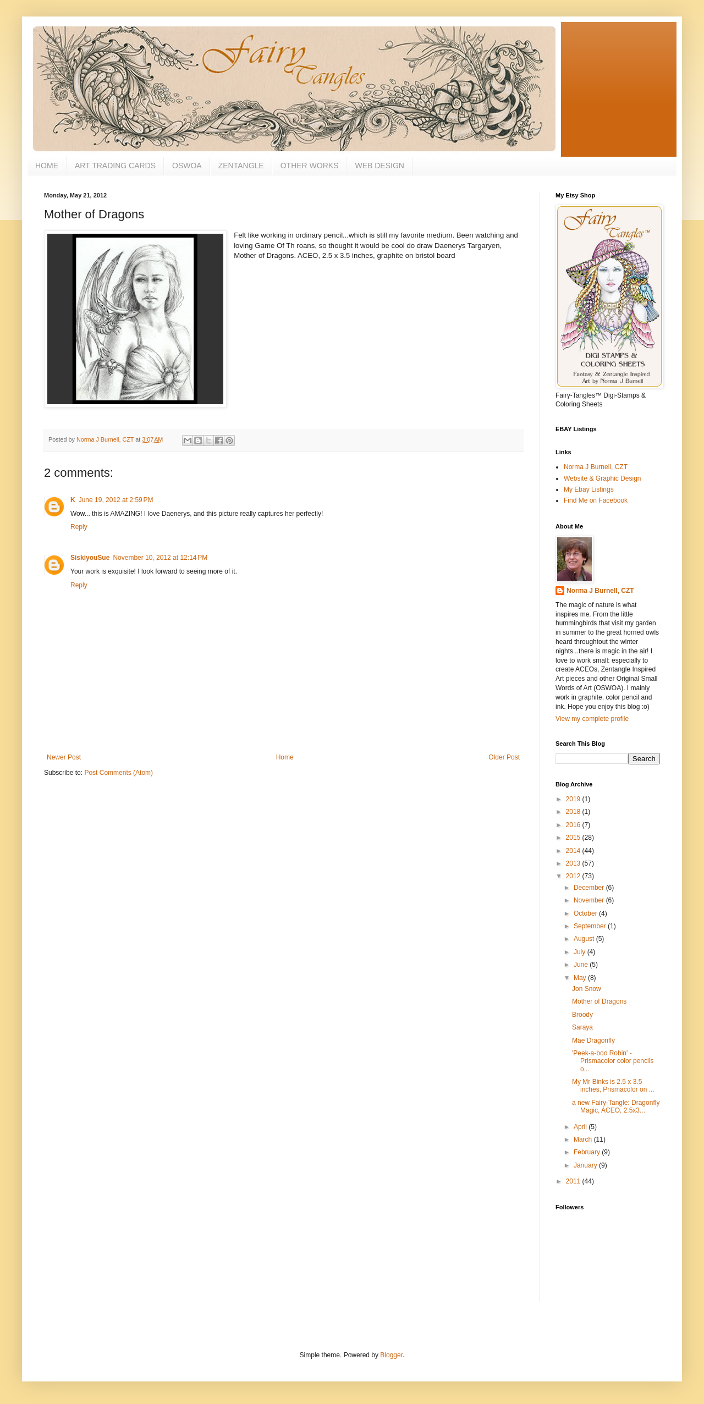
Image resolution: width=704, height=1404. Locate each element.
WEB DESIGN (379, 165)
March (584, 1139)
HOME (46, 165)
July (580, 952)
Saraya (582, 1027)
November (590, 900)
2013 (574, 863)
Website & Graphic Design (602, 478)
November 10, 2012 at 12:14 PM (160, 557)
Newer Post (64, 757)
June (582, 964)
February (588, 1152)
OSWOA (187, 165)
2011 (574, 1181)
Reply (78, 527)
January (586, 1165)
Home (285, 757)
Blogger (391, 1355)
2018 (574, 812)
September (591, 926)
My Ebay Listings (589, 489)
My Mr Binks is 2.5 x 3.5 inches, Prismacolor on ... (613, 1085)
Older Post (504, 757)
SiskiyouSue (89, 557)
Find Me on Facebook (596, 500)
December (590, 887)
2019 (574, 799)
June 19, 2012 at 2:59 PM (116, 500)
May (581, 978)
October (586, 913)
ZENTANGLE (241, 165)
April (581, 1127)
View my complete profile (592, 719)
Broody (582, 1014)
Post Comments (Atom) (118, 773)
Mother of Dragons (599, 1001)
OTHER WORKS (309, 165)
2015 (574, 837)
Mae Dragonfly (593, 1040)
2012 (574, 876)
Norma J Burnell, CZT (596, 467)
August (585, 939)
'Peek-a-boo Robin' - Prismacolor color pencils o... (612, 1061)
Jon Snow (586, 989)
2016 (574, 825)
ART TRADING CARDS (115, 165)
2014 (574, 851)
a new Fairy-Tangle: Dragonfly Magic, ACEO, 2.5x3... (615, 1106)
